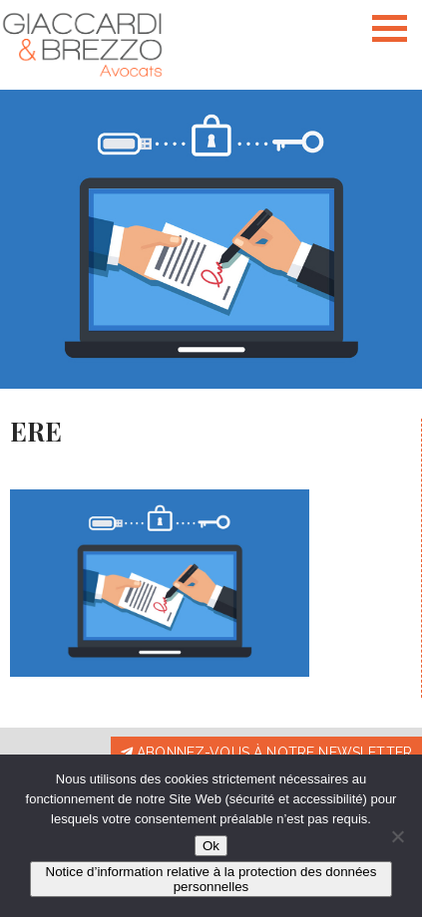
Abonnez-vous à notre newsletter (266, 753)
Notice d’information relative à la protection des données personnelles (211, 879)
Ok (211, 845)
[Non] (397, 836)
